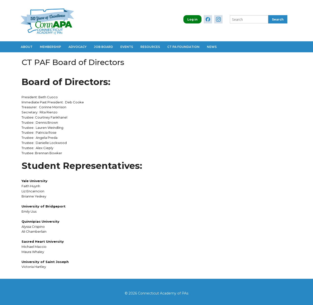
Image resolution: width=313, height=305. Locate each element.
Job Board (103, 47)
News (212, 47)
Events (126, 47)
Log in (192, 19)
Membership (50, 47)
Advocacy (77, 47)
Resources (150, 47)
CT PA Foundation (183, 47)
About (27, 47)
